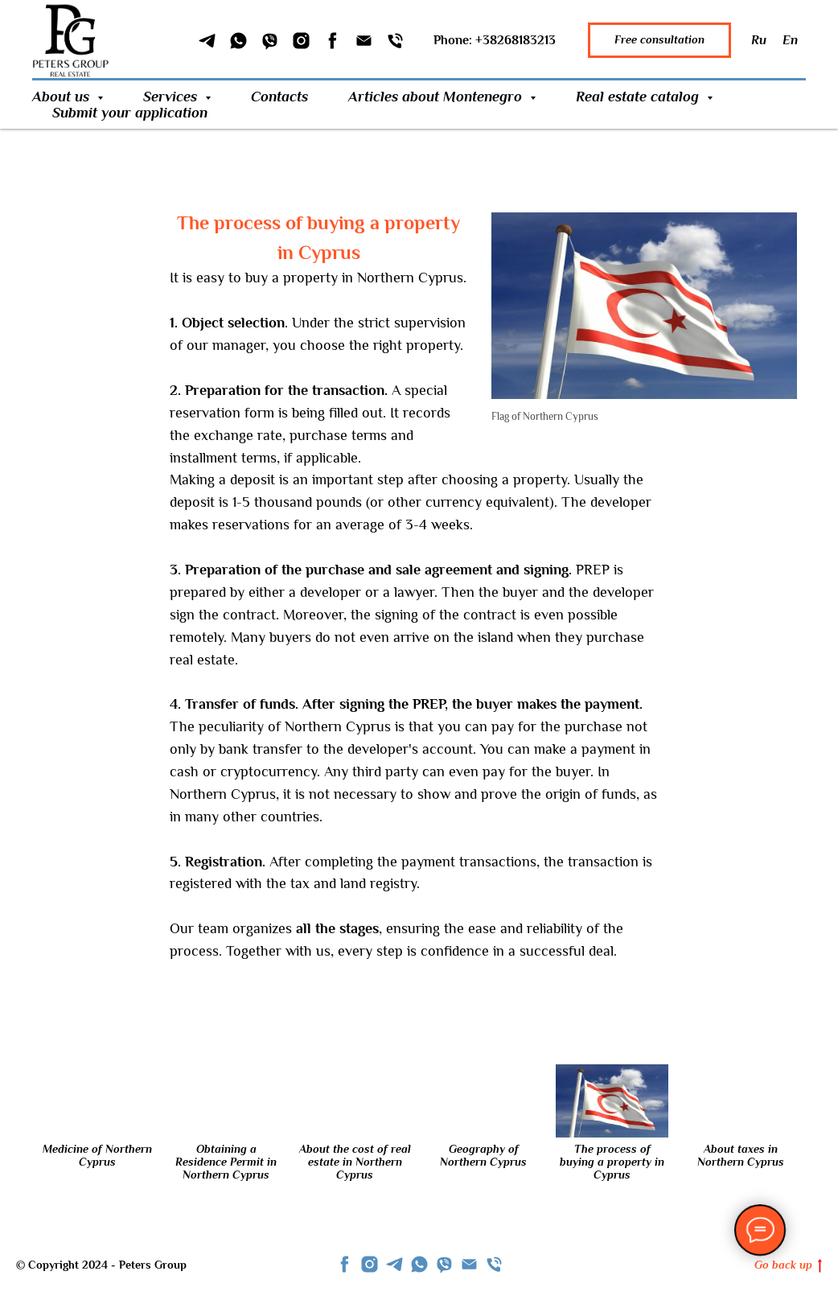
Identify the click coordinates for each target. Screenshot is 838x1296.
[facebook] (345, 1264)
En (790, 40)
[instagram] (369, 1264)
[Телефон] (494, 1264)
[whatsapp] (419, 1264)
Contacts (279, 96)
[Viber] (270, 41)
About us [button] (62, 96)
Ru (758, 40)
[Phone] (395, 41)
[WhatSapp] (238, 41)
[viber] (444, 1264)
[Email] (364, 41)
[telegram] (394, 1264)
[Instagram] (301, 41)
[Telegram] (207, 41)
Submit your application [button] (129, 113)
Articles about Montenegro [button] (437, 96)
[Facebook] (332, 41)
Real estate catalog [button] (639, 96)
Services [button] (172, 96)
